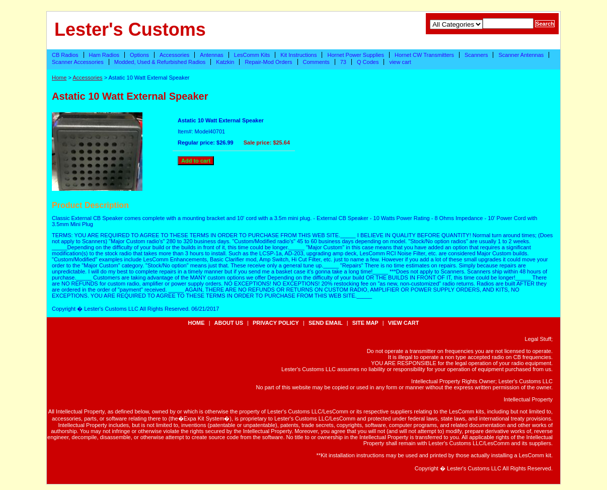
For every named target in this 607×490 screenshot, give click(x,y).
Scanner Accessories (78, 62)
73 (343, 62)
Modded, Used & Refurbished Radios (160, 62)
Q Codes (367, 62)
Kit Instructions (298, 55)
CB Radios (65, 55)
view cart (400, 62)
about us (228, 323)
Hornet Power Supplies (355, 55)
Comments (316, 62)
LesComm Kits (252, 55)
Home (59, 78)
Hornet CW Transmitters (424, 55)
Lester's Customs (130, 29)
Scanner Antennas (521, 55)
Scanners (476, 55)
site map (365, 323)
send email (326, 323)
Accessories (174, 55)
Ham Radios (104, 55)
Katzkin (225, 62)
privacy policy (276, 323)
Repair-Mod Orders (268, 62)
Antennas (211, 55)
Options (139, 55)
